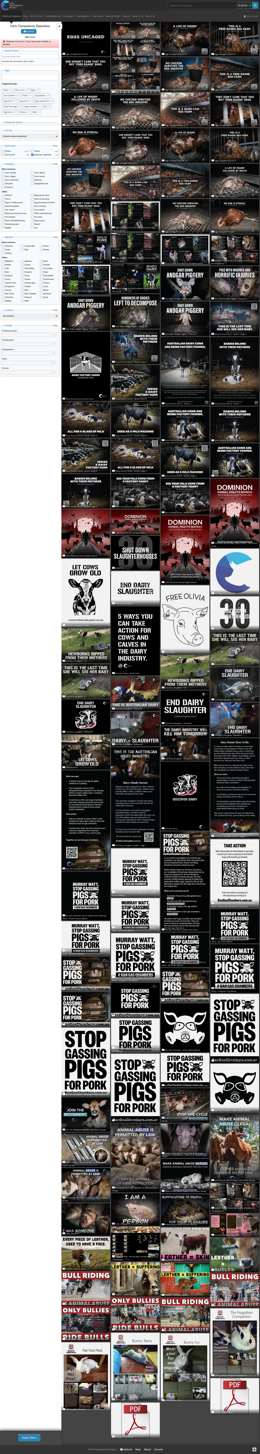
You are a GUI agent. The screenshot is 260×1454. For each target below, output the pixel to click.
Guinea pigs (30, 284)
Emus (27, 277)
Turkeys (8, 254)
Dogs (45, 273)
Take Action (97, 16)
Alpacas (28, 262)
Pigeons (28, 298)
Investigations (83, 16)
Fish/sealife (48, 277)
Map (25, 16)
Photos (8, 152)
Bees (45, 262)
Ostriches (9, 298)
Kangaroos (9, 288)
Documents (10, 156)
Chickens (9, 247)
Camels (46, 266)
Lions (45, 288)
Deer (7, 273)
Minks (46, 291)
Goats (7, 251)
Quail (45, 298)
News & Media (113, 16)
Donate (159, 1449)
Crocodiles (48, 269)
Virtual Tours (36, 16)
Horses (46, 284)
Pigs (26, 251)
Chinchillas (29, 269)
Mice (27, 291)
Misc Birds (9, 295)
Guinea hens (10, 284)
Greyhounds (48, 280)
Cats (7, 269)
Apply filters (29, 1437)
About (147, 1449)
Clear (55, 147)
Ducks (46, 247)
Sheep (46, 251)
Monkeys (47, 295)
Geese (27, 280)
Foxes (7, 280)
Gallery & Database (11, 16)
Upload (29, 31)
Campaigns (68, 16)
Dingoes (28, 273)
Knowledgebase (53, 16)
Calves (28, 266)
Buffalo (8, 266)
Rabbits (8, 302)
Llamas (8, 291)
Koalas (28, 288)
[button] (54, 336)
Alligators (9, 262)
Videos (37, 152)
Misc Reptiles (30, 295)
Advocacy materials (42, 156)
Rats (27, 302)
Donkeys (9, 277)
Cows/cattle (30, 247)
